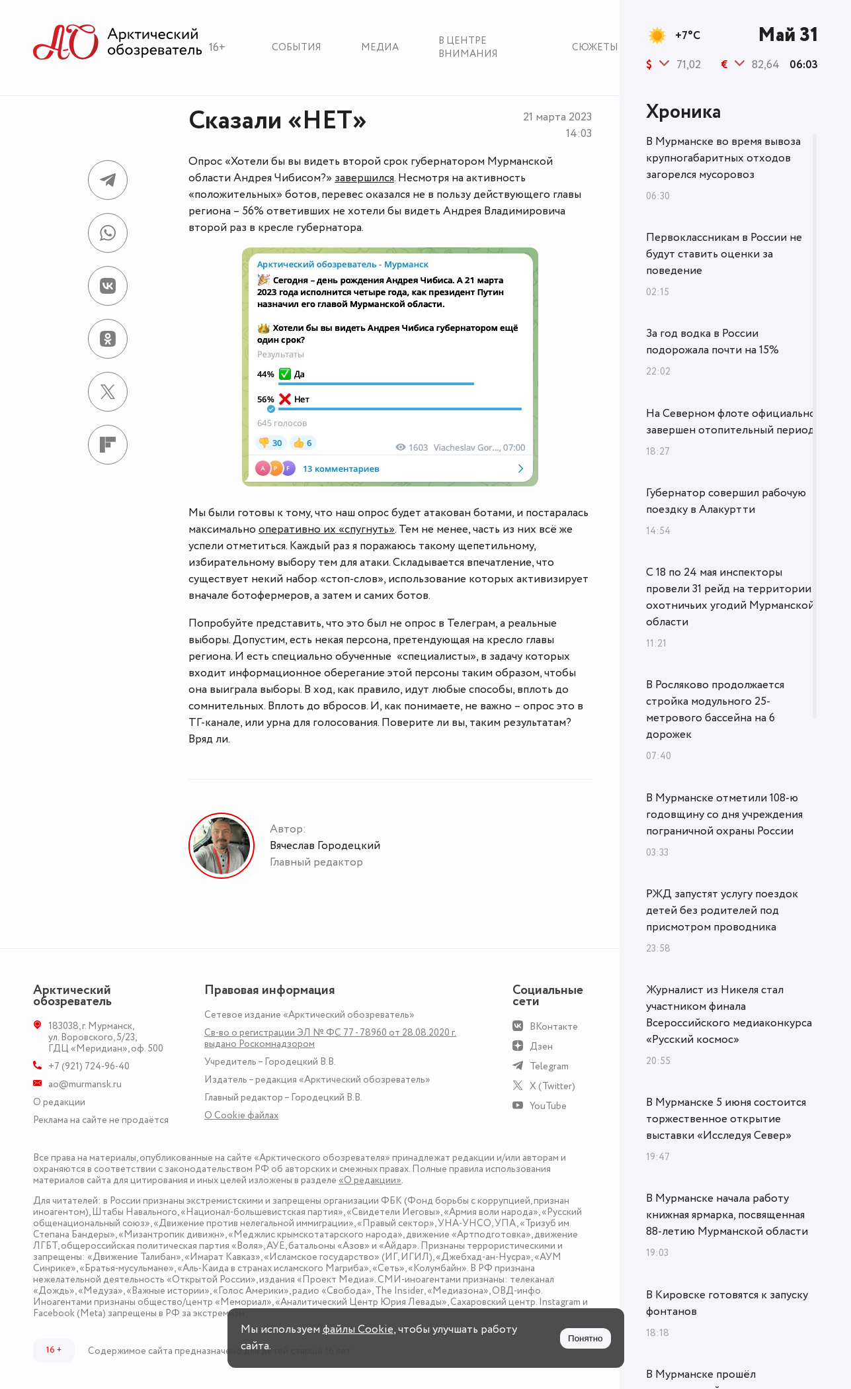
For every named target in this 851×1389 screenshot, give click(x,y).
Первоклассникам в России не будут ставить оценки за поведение (724, 254)
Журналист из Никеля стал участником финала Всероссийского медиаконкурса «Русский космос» (729, 1015)
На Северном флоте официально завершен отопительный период (731, 422)
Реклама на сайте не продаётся (101, 1120)
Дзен (541, 1046)
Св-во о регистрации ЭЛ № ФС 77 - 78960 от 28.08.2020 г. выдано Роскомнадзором (330, 1038)
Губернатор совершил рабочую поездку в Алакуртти (726, 501)
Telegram (549, 1066)
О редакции (59, 1102)
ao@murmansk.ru (85, 1084)
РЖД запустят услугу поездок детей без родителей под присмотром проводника (722, 910)
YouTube (548, 1106)
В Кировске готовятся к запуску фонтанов (727, 1303)
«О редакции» (370, 1180)
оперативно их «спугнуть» (327, 529)
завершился (364, 178)
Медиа (380, 47)
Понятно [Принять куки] (585, 1338)
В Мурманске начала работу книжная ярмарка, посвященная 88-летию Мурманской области (727, 1214)
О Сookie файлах (241, 1115)
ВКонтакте (554, 1026)
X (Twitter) (552, 1086)
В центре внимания (468, 47)
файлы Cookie (358, 1329)
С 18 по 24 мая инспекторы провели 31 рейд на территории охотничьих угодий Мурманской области (730, 597)
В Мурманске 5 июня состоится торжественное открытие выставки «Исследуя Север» (726, 1119)
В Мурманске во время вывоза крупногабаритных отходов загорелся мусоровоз (723, 158)
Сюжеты (595, 47)
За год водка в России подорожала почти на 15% (712, 342)
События (296, 47)
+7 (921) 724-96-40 (89, 1066)
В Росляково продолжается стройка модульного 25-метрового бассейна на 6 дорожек (715, 709)
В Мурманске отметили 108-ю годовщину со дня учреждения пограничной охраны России (724, 814)
